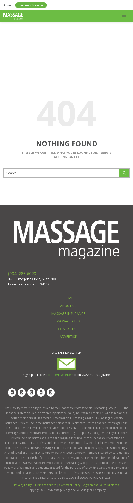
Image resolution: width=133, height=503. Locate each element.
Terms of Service (45, 485)
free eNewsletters (61, 375)
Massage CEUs (68, 321)
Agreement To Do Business (101, 485)
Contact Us (68, 329)
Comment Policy (69, 485)
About (8, 5)
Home (68, 298)
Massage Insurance (68, 313)
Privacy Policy (23, 485)
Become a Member (31, 5)
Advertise (68, 336)
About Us (68, 305)
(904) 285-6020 (22, 273)
